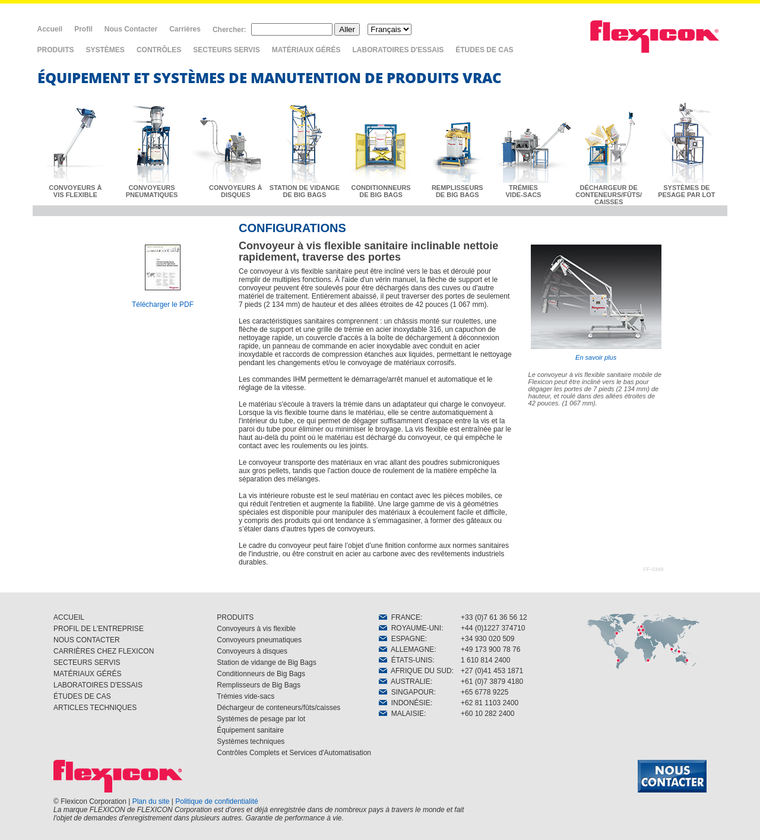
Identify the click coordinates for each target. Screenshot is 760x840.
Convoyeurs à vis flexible (256, 629)
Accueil (50, 29)
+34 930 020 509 (487, 639)
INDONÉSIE (404, 703)
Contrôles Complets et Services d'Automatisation (294, 753)
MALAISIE (401, 713)
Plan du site (151, 801)
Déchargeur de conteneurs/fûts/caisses (278, 707)
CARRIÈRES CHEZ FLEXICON (103, 651)
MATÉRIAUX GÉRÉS (306, 50)
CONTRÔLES (159, 50)
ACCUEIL (68, 617)
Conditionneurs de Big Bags (261, 674)
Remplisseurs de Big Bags (258, 685)
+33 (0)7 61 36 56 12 (494, 617)
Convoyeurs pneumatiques (259, 640)
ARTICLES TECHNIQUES (95, 707)
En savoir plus (596, 303)
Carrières (185, 29)
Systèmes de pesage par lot (261, 719)
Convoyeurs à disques (252, 651)
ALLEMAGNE (406, 649)
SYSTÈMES (105, 50)
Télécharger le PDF (163, 304)
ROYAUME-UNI (410, 628)
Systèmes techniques (250, 741)
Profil (83, 29)
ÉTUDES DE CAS (484, 50)
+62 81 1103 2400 (489, 703)
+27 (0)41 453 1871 (492, 671)
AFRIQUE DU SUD (415, 671)
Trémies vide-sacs (245, 696)
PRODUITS (55, 50)
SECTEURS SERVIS (226, 50)
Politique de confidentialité (216, 801)
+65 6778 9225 (484, 692)
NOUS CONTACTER (86, 640)
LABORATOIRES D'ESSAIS (398, 50)
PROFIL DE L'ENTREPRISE (98, 629)
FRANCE (399, 617)
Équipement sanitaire (250, 730)
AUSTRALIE (404, 681)
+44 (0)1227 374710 (493, 628)
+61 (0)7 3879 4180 (492, 681)
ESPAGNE (402, 639)
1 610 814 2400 (485, 660)
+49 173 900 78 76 (490, 649)
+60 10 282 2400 (487, 713)
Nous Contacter (130, 29)
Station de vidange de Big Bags (266, 662)
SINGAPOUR (406, 692)
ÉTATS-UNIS (405, 660)
